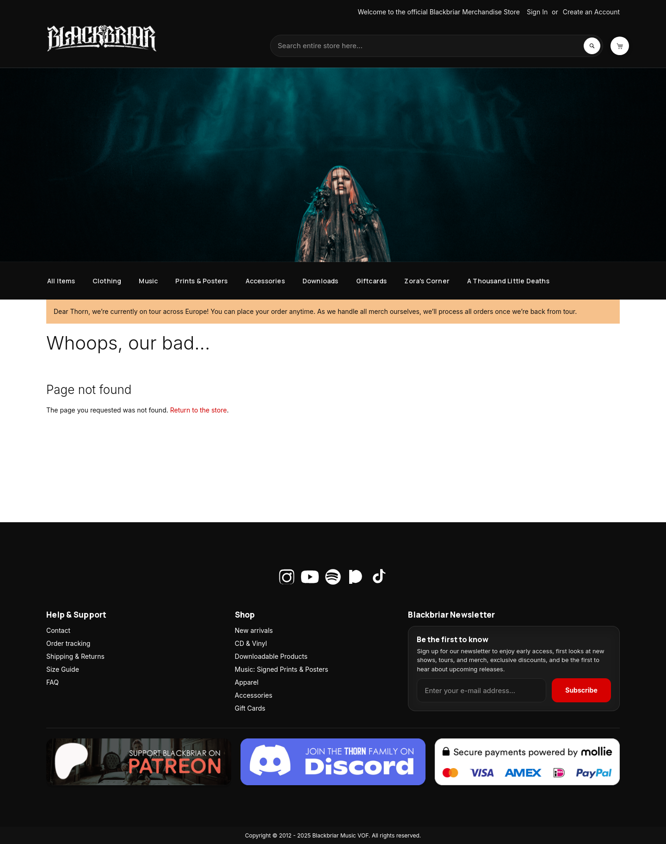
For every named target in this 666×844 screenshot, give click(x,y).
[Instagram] (287, 577)
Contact (58, 630)
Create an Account (591, 12)
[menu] (333, 281)
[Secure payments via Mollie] (527, 763)
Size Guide (62, 669)
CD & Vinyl (251, 643)
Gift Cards (250, 708)
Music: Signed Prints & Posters (281, 669)
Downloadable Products (271, 656)
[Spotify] (333, 577)
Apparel (247, 682)
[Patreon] (356, 577)
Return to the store (198, 410)
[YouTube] (310, 577)
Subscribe (581, 690)
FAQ (52, 682)
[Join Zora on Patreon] (138, 763)
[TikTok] (379, 577)
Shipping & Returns (75, 656)
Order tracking (68, 643)
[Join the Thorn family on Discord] (333, 763)
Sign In (537, 12)
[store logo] (101, 38)
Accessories (253, 695)
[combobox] (436, 46)
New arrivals (254, 630)
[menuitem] (61, 281)
